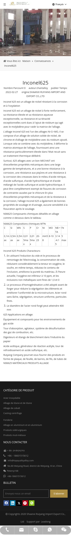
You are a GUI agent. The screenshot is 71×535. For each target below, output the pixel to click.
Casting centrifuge (12, 413)
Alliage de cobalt (11, 408)
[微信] (31, 503)
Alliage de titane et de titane (17, 403)
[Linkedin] (12, 503)
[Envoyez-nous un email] (26, 494)
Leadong (45, 521)
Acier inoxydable (11, 397)
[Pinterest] (25, 503)
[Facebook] (6, 503)
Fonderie (7, 419)
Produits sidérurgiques (14, 430)
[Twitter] (19, 503)
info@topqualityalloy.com (21, 460)
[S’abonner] (59, 494)
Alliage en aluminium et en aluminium (22, 424)
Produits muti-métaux (14, 435)
